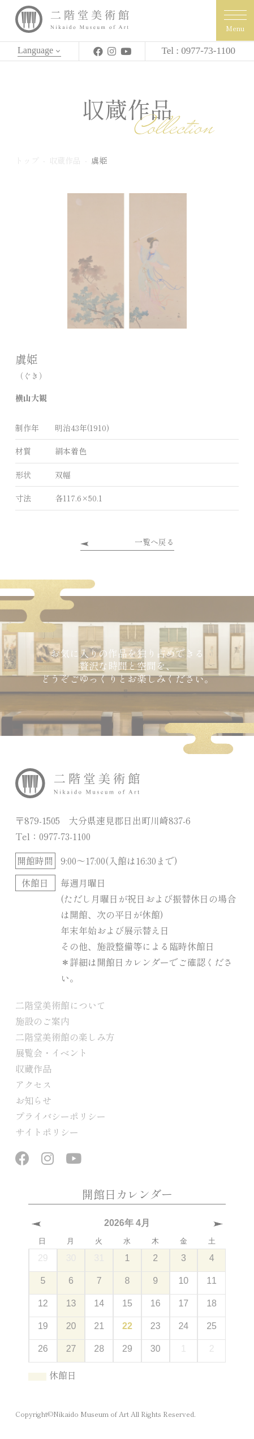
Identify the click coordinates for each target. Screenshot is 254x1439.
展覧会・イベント (51, 1052)
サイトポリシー (47, 1132)
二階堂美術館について (60, 1005)
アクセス (33, 1084)
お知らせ (33, 1100)
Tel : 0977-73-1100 (198, 50)
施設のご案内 (42, 1021)
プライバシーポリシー (60, 1116)
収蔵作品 (33, 1068)
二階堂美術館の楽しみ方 (65, 1037)
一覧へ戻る (154, 541)
